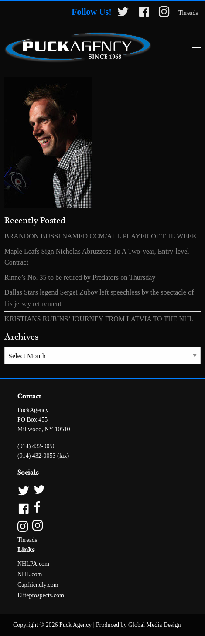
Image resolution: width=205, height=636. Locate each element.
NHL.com (29, 574)
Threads (188, 13)
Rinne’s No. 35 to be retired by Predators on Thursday (79, 277)
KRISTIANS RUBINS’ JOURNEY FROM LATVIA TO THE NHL (98, 319)
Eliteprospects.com (40, 595)
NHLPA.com (33, 564)
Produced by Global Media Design (138, 625)
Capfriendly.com (37, 585)
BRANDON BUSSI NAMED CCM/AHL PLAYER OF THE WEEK (100, 236)
